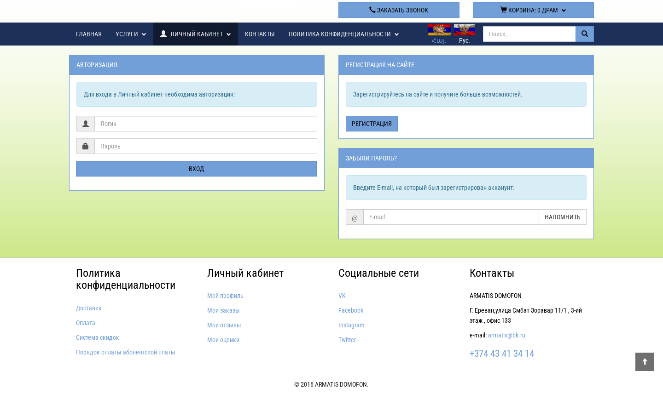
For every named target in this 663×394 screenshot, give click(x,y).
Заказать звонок (398, 10)
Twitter (347, 339)
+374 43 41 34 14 (264, 10)
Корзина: (533, 10)
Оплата (85, 322)
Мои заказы (223, 310)
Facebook (350, 310)
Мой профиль (225, 295)
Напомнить (563, 217)
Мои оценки (223, 339)
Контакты (260, 34)
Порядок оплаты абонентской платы (125, 352)
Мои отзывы (224, 325)
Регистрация (372, 123)
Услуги (131, 34)
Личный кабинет (195, 34)
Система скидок (97, 337)
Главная (89, 34)
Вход (196, 168)
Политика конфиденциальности (344, 34)
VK (342, 295)
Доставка (89, 308)
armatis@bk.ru (506, 335)
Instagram (351, 325)
